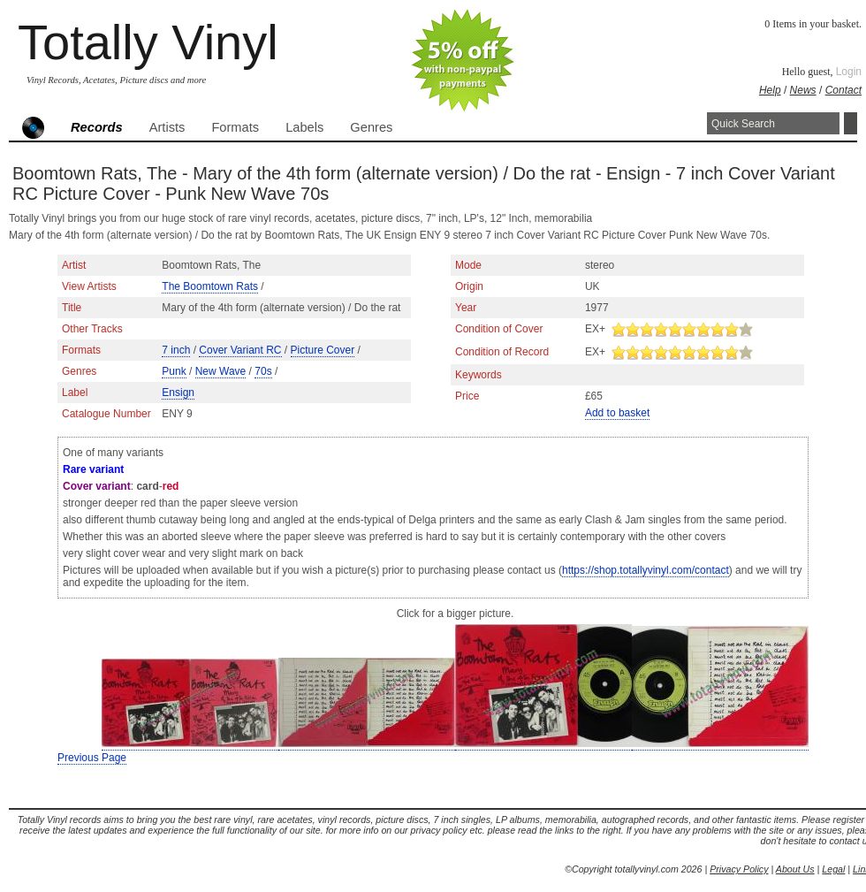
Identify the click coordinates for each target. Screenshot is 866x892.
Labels (304, 127)
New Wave (221, 371)
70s (262, 371)
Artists (167, 127)
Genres (371, 127)
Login (849, 71)
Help (770, 90)
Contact (843, 90)
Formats (235, 127)
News (803, 90)
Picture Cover (323, 350)
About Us (795, 869)
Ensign (178, 392)
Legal (833, 869)
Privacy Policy (739, 869)
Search (850, 123)
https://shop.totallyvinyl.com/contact (645, 570)
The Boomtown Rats (210, 286)
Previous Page (91, 757)
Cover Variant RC (240, 350)
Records (97, 127)
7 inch (176, 350)
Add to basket (617, 413)
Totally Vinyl (148, 42)
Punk (174, 371)
